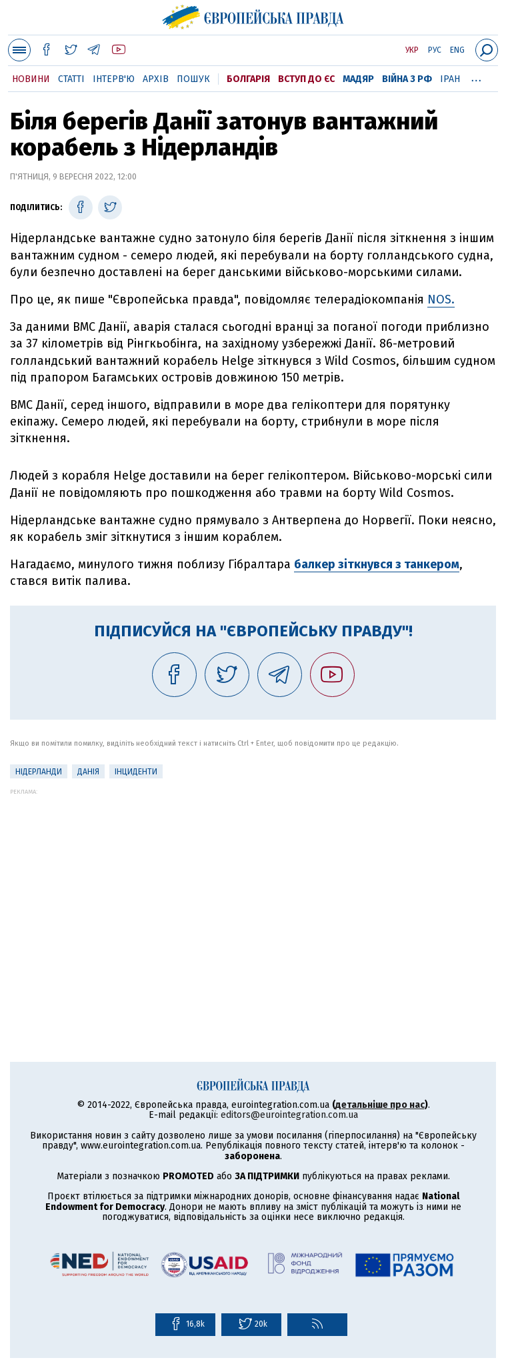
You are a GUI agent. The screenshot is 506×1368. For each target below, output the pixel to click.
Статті (71, 79)
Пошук (193, 79)
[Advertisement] (253, 888)
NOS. (441, 299)
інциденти (136, 771)
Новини (31, 79)
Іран (450, 79)
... (476, 76)
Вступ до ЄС (306, 79)
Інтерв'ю (114, 79)
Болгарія (248, 79)
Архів (156, 79)
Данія (88, 771)
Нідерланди (38, 771)
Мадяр (358, 79)
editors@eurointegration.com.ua (289, 1115)
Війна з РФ (407, 79)
